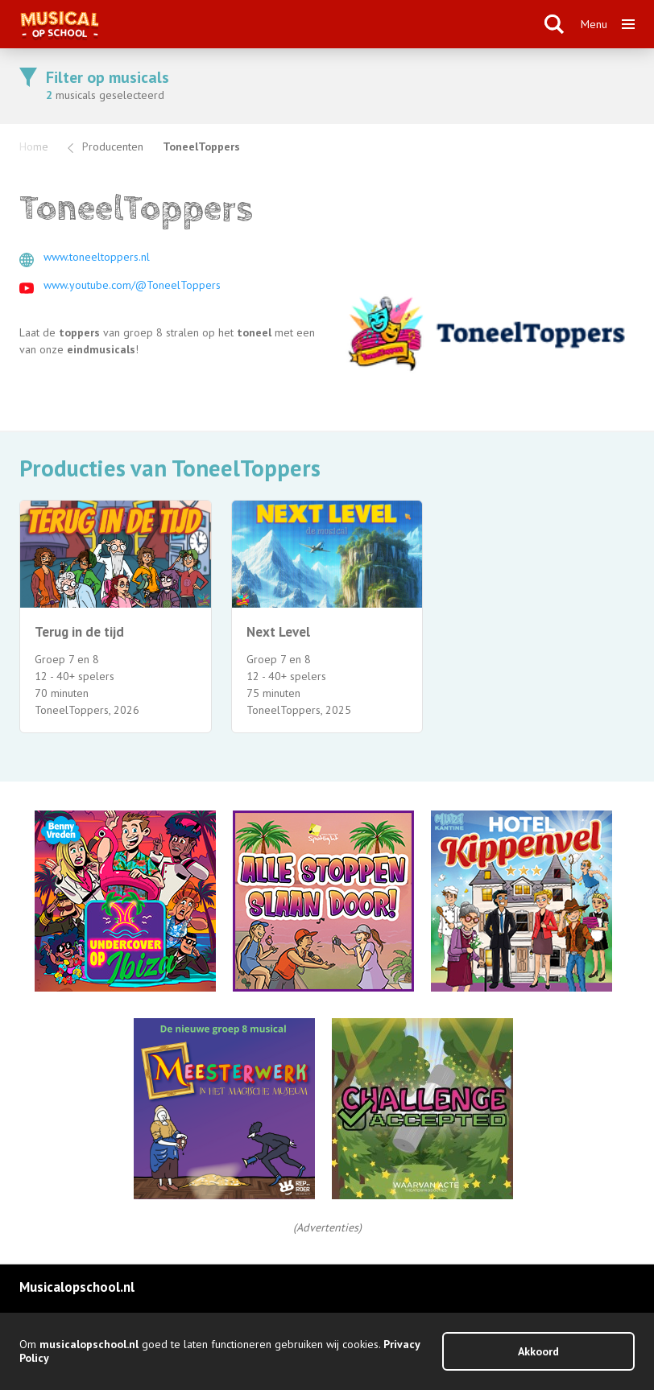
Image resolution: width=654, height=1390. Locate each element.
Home (33, 146)
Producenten (112, 146)
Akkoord (538, 1351)
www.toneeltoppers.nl (96, 257)
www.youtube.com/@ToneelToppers (132, 285)
